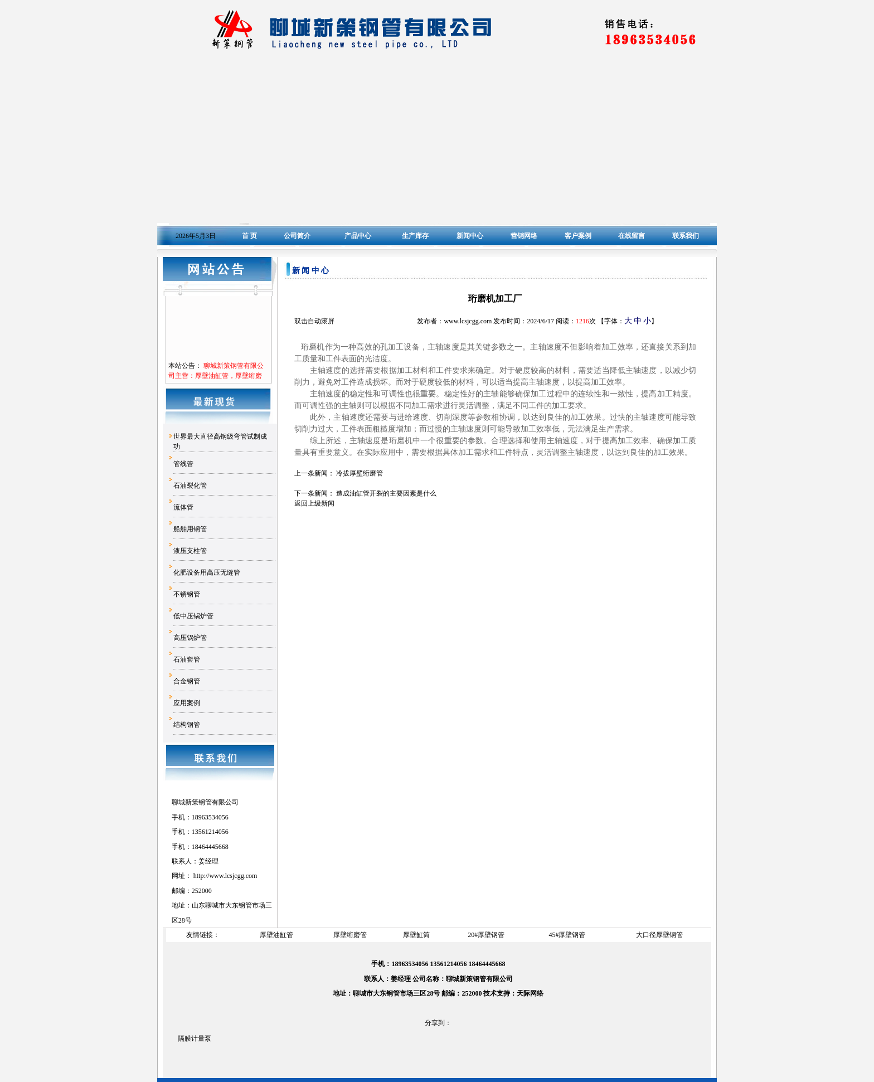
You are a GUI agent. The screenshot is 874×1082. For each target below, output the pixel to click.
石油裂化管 (190, 485)
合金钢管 (186, 681)
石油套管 (186, 659)
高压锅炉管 (190, 638)
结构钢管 (186, 725)
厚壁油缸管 (276, 935)
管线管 (183, 464)
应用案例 (186, 703)
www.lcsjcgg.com (233, 876)
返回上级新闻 (314, 503)
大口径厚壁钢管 (659, 935)
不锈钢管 (186, 594)
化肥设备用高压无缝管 (206, 572)
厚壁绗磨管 (350, 935)
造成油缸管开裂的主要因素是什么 (386, 493)
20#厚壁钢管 (486, 935)
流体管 (183, 507)
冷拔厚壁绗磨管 (359, 473)
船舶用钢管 (190, 529)
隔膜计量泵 (194, 1038)
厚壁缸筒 (416, 935)
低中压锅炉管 (193, 616)
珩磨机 (400, 440)
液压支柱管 (190, 551)
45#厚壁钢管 (566, 935)
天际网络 (530, 993)
